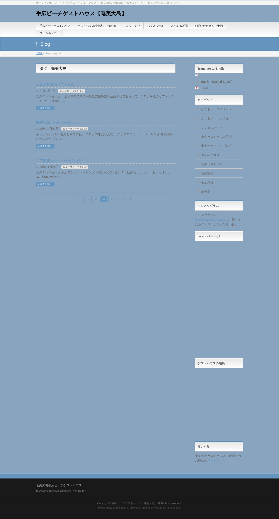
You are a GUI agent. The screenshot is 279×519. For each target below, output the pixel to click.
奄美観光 (207, 173)
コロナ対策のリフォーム (55, 84)
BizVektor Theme (139, 507)
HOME (39, 53)
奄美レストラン (212, 164)
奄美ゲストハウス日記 (71, 91)
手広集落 (207, 182)
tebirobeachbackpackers (211, 219)
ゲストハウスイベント (216, 109)
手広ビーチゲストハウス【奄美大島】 (81, 13)
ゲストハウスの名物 (215, 118)
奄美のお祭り (210, 155)
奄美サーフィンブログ (216, 145)
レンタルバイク (212, 127)
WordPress (119, 507)
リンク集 (213, 460)
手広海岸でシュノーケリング (58, 161)
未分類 (205, 191)
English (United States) (216, 81)
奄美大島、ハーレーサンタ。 (58, 123)
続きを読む (45, 108)
